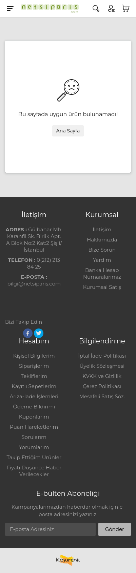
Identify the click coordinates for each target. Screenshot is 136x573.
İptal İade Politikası (102, 356)
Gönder (114, 529)
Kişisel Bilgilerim (34, 356)
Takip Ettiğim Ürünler (34, 457)
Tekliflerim (34, 376)
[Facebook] (28, 333)
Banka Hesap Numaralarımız (102, 273)
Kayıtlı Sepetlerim (34, 386)
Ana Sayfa (68, 131)
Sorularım (34, 437)
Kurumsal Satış (102, 287)
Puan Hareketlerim (34, 427)
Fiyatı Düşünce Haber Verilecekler (33, 471)
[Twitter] (38, 333)
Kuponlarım (34, 416)
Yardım (102, 260)
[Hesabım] (110, 8)
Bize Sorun (102, 250)
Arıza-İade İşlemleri (34, 396)
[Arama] (96, 8)
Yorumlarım (34, 447)
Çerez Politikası (102, 386)
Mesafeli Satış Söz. (102, 396)
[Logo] (48, 8)
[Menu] (10, 8)
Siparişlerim (34, 366)
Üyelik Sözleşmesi (101, 366)
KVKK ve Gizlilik (101, 376)
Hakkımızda (102, 239)
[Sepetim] (125, 8)
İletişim (102, 229)
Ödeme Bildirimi (34, 406)
